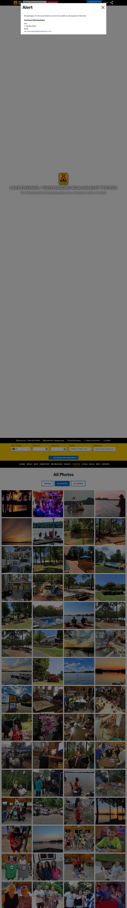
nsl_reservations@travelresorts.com (37, 31)
